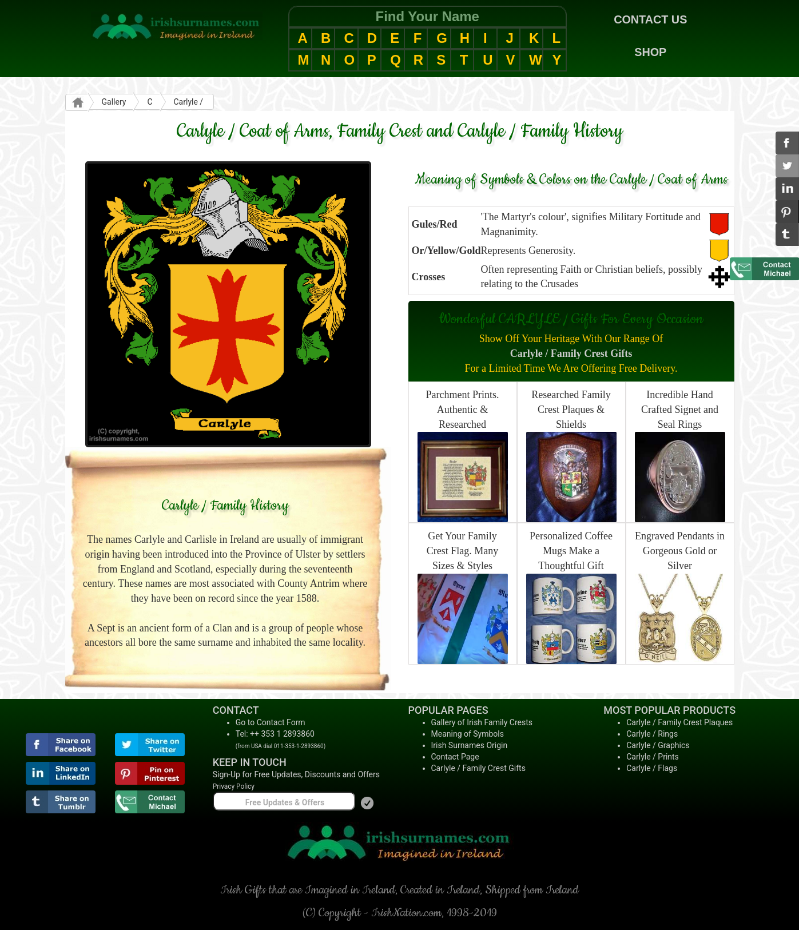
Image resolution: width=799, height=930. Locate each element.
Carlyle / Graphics (657, 745)
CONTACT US (650, 19)
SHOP (650, 52)
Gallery (114, 101)
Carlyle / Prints (652, 756)
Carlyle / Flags (651, 768)
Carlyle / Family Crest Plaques (679, 722)
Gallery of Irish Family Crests (482, 722)
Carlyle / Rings (652, 733)
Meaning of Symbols (467, 733)
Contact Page (455, 756)
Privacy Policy (234, 786)
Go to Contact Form (270, 722)
